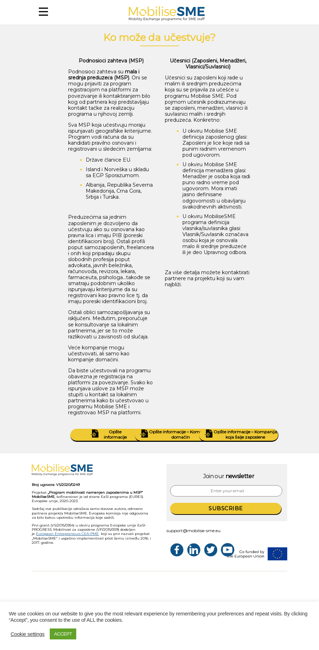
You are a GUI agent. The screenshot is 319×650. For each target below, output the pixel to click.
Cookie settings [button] (27, 634)
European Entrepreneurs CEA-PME (67, 533)
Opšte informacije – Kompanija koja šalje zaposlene (238, 434)
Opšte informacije (107, 434)
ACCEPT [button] (63, 634)
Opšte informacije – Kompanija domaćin (174, 434)
